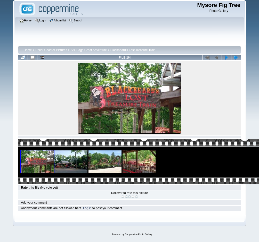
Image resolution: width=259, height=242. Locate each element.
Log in (87, 208)
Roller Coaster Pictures (51, 50)
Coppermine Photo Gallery (138, 234)
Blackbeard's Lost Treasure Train (133, 50)
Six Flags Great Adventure (89, 50)
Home (27, 50)
